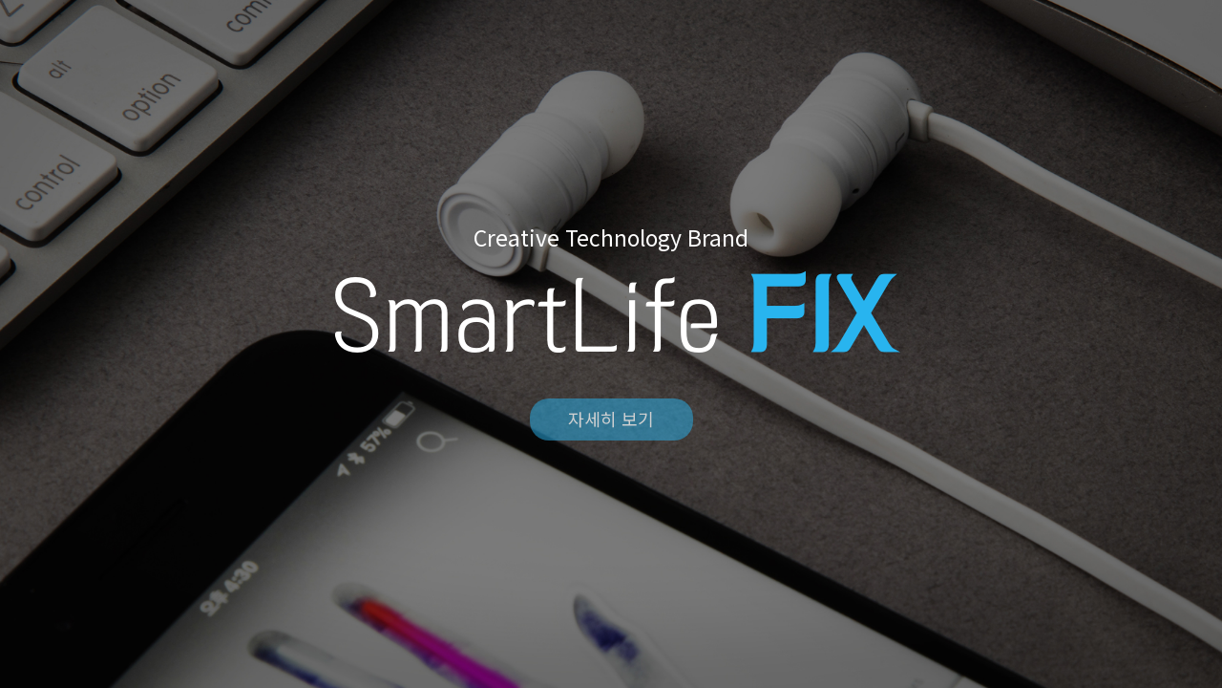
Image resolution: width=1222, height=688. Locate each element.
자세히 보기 (611, 418)
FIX (611, 40)
